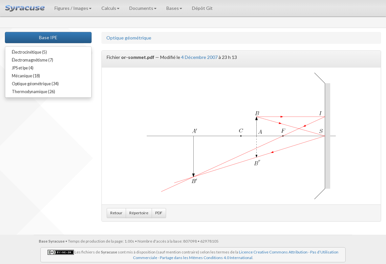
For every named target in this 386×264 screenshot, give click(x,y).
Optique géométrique (128, 37)
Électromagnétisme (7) (32, 60)
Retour (116, 212)
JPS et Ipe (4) (22, 68)
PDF (158, 212)
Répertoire (138, 212)
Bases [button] (174, 8)
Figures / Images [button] (73, 8)
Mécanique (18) (26, 75)
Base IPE (48, 37)
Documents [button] (143, 8)
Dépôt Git (202, 8)
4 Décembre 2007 (199, 57)
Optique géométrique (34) (35, 83)
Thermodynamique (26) (33, 91)
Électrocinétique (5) (29, 52)
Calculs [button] (110, 8)
